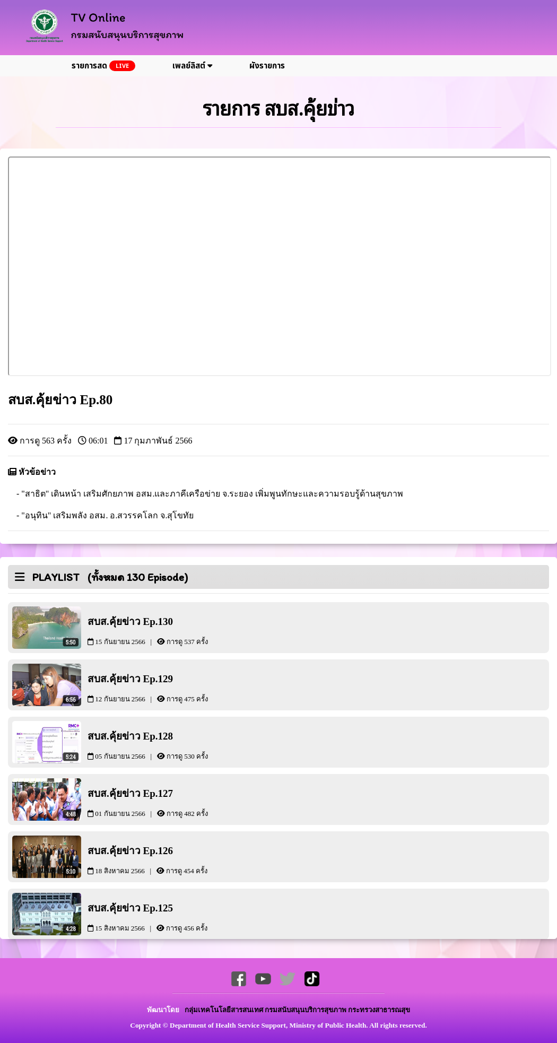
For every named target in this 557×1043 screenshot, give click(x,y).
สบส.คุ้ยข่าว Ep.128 (167, 745)
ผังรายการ (267, 66)
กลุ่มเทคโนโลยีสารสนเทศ (225, 1010)
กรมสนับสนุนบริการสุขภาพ (306, 1010)
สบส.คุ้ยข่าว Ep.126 (167, 859)
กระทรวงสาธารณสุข (379, 1010)
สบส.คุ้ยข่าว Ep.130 (167, 630)
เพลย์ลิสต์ (192, 66)
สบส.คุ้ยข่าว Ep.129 (167, 687)
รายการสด (103, 66)
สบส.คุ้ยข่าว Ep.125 (167, 917)
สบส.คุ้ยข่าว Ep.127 (167, 802)
